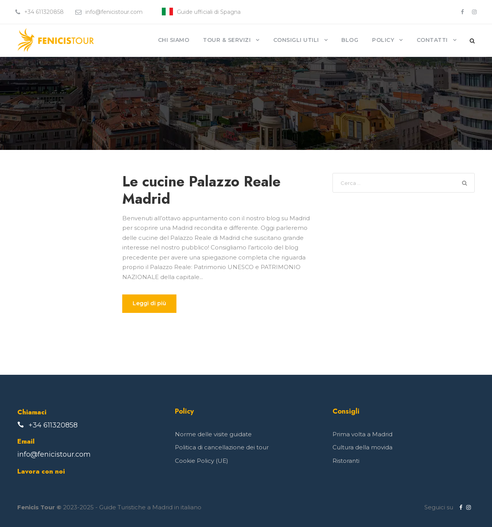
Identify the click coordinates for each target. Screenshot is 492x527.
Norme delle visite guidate (213, 434)
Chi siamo (173, 40)
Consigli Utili (296, 40)
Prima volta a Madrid (362, 434)
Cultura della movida (362, 447)
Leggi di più (149, 303)
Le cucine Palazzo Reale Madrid (201, 190)
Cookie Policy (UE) (201, 460)
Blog (349, 40)
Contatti (432, 40)
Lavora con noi (41, 471)
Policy (383, 40)
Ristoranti (345, 460)
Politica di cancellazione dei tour (222, 447)
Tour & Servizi (227, 40)
